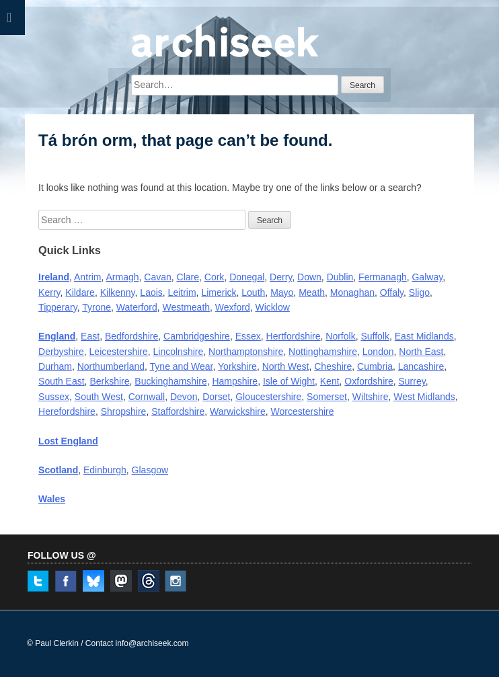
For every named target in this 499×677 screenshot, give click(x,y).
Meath (312, 292)
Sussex (53, 396)
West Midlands (424, 396)
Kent (330, 381)
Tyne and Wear (181, 366)
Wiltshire (370, 396)
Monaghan (352, 292)
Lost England (68, 441)
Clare (188, 277)
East (90, 336)
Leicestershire (118, 351)
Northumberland (111, 366)
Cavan (157, 277)
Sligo (419, 292)
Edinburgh (104, 470)
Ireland (53, 277)
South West (99, 396)
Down (309, 277)
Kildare (80, 292)
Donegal (246, 277)
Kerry (49, 292)
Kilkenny (117, 292)
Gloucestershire (268, 396)
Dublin (340, 277)
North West (285, 366)
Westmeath (186, 307)
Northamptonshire (245, 351)
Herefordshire (66, 411)
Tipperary (57, 307)
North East (421, 351)
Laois (151, 292)
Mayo (281, 292)
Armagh (122, 277)
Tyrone (96, 307)
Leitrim (182, 292)
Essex (248, 336)
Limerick (218, 292)
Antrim (87, 277)
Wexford (232, 307)
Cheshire (333, 366)
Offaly (392, 292)
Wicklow (273, 307)
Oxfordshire (368, 381)
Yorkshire (237, 366)
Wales (51, 498)
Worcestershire (302, 411)
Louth (253, 292)
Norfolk (340, 336)
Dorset (216, 396)
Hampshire (235, 381)
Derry (281, 277)
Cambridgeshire (196, 336)
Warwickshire (238, 411)
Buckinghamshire (170, 381)
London (378, 351)
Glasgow (150, 470)
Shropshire (124, 411)
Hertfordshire (293, 336)
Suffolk (374, 336)
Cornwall (146, 396)
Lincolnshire (178, 351)
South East (61, 381)
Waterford (136, 307)
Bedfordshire (131, 336)
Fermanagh (382, 277)
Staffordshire (177, 411)
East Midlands (424, 336)
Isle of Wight (289, 381)
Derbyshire (61, 351)
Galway (427, 277)
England (56, 336)
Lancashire (421, 366)
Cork (214, 277)
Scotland (58, 470)
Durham (55, 366)
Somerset (327, 396)
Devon (183, 396)
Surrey (412, 381)
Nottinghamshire (323, 351)
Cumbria (375, 366)
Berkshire (109, 381)
